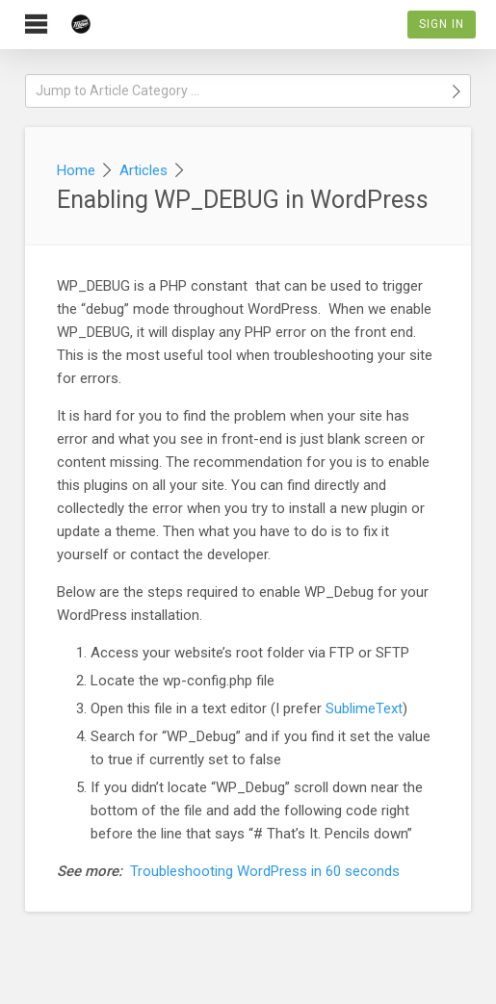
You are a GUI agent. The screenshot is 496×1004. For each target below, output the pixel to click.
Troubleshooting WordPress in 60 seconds (265, 871)
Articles (143, 170)
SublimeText (364, 708)
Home (76, 170)
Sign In (441, 24)
